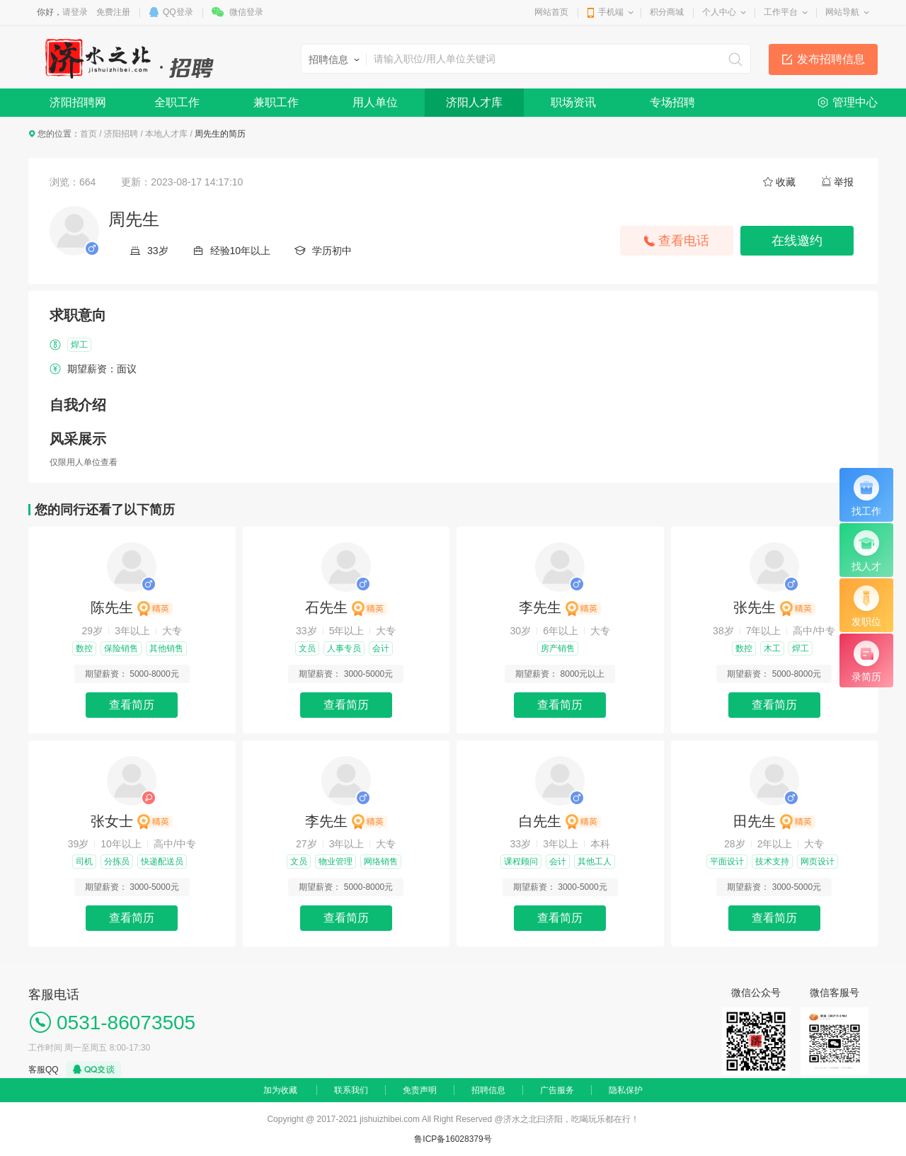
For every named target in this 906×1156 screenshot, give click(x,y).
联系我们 (351, 1090)
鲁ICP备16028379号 (452, 1139)
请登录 (75, 12)
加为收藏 (280, 1090)
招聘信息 (488, 1090)
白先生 (560, 821)
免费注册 (113, 12)
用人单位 (375, 102)
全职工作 (177, 102)
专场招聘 (672, 102)
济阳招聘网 (78, 102)
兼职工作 (276, 102)
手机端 (611, 12)
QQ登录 (178, 12)
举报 (844, 182)
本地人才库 (166, 134)
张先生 (774, 607)
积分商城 (667, 12)
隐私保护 (626, 1090)
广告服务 (557, 1090)
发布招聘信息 (831, 59)
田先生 (774, 821)
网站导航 (842, 12)
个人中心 (719, 12)
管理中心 (855, 102)
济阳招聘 (121, 134)
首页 (88, 134)
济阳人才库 (474, 102)
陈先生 (132, 607)
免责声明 (420, 1090)
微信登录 (246, 12)
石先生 (346, 607)
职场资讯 (573, 102)
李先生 (560, 607)
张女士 (132, 821)
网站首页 (551, 12)
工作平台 (781, 12)
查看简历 (131, 705)
